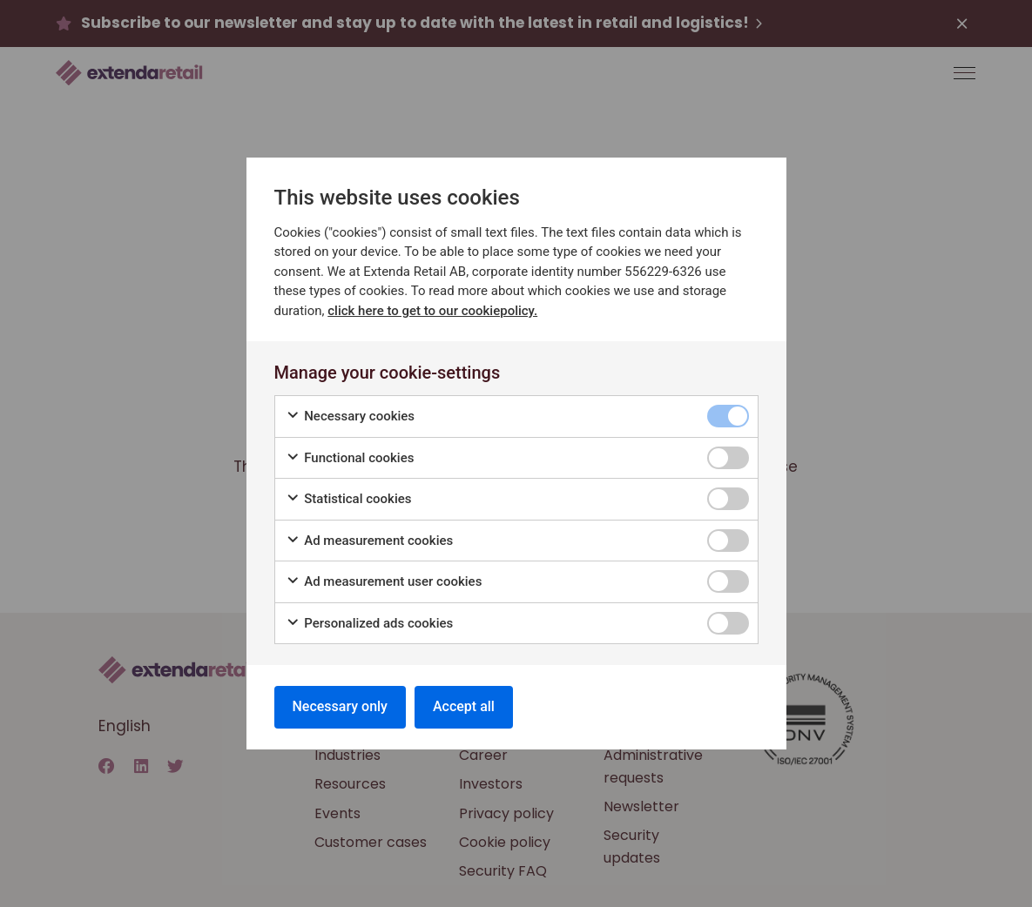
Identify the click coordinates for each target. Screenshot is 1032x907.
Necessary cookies (350, 416)
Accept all (464, 706)
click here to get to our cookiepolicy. (432, 311)
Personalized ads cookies (370, 623)
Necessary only (340, 706)
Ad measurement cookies (370, 541)
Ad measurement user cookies (384, 582)
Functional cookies (350, 458)
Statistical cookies (349, 499)
